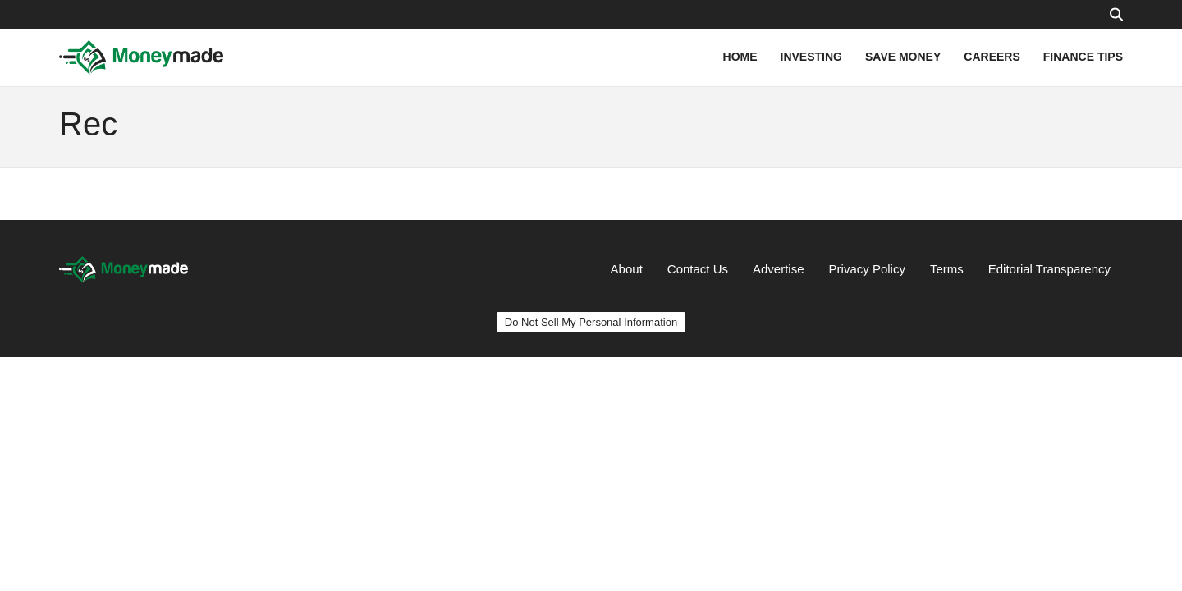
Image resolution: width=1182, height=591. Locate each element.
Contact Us (697, 269)
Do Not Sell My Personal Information (591, 322)
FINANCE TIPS (1083, 56)
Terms (947, 269)
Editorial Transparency (1049, 269)
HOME (740, 56)
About (627, 269)
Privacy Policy (867, 269)
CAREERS (991, 56)
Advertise (778, 269)
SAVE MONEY (903, 56)
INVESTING (811, 56)
